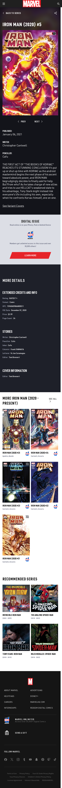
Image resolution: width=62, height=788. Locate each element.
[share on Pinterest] (42, 760)
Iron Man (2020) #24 (39, 452)
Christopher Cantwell (15, 145)
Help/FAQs (9, 696)
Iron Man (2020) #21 (11, 558)
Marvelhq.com (37, 702)
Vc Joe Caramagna (18, 353)
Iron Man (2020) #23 (11, 505)
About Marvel (11, 690)
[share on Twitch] (49, 760)
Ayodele (5, 456)
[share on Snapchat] (36, 760)
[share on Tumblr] (24, 760)
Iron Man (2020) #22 (39, 505)
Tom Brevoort (14, 357)
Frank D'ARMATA (17, 349)
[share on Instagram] (18, 760)
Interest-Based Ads (32, 780)
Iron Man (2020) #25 (11, 452)
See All (53, 399)
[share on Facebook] (5, 760)
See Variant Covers (13, 205)
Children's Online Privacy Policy (39, 777)
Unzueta (41, 456)
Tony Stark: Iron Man (12, 654)
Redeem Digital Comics (41, 708)
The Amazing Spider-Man (42, 615)
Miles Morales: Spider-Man (43, 654)
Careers (8, 702)
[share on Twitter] (11, 760)
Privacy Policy (25, 773)
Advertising (36, 690)
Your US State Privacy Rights (43, 773)
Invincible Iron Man (12, 615)
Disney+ (34, 696)
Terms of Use (12, 773)
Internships (10, 708)
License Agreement (14, 780)
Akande (11, 456)
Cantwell (34, 456)
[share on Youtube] (30, 760)
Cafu (5, 156)
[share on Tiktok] (55, 760)
